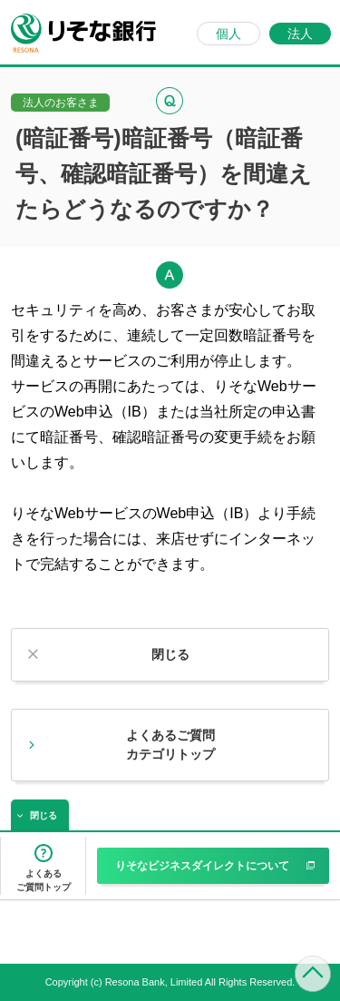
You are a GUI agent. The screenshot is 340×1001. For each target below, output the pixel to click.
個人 (228, 33)
